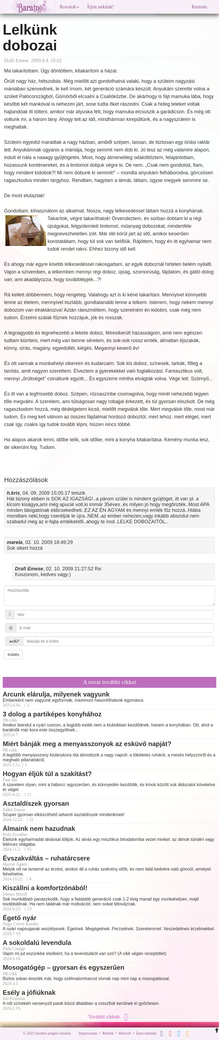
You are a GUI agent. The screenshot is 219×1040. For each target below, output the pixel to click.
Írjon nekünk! (100, 7)
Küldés (13, 654)
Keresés (199, 7)
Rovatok (69, 7)
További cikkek (109, 1017)
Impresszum (88, 1033)
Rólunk (107, 1033)
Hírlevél (125, 1033)
